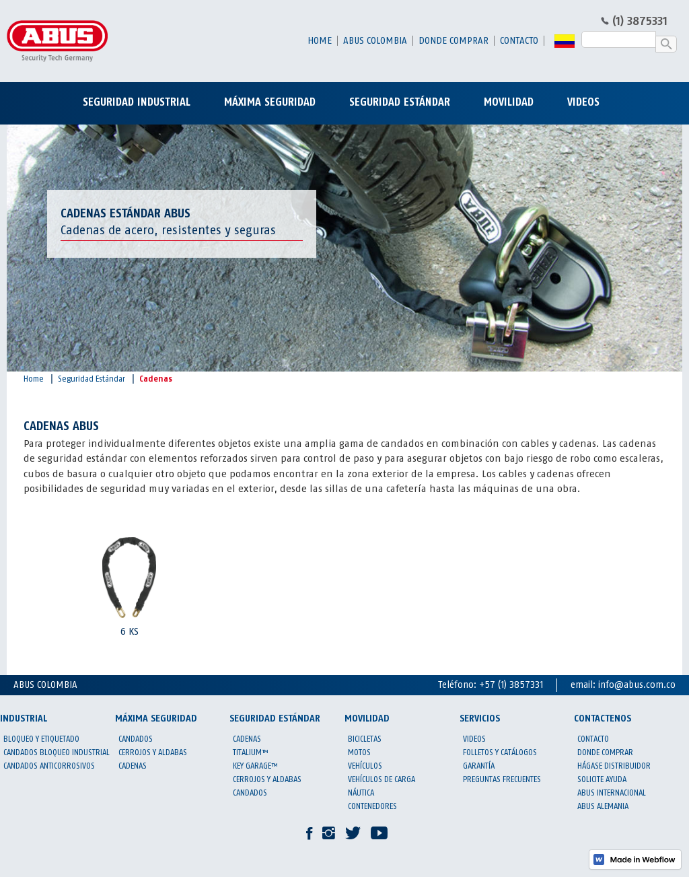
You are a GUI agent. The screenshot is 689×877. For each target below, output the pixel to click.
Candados (135, 739)
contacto (519, 41)
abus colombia (375, 41)
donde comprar (453, 41)
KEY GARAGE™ (255, 766)
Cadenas (155, 379)
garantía (479, 766)
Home (319, 41)
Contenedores (372, 806)
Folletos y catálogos (500, 752)
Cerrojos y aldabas (152, 752)
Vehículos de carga (381, 779)
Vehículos (365, 766)
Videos (474, 739)
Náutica (361, 793)
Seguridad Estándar (91, 379)
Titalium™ (250, 752)
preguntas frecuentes (502, 779)
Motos (359, 752)
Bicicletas (365, 739)
